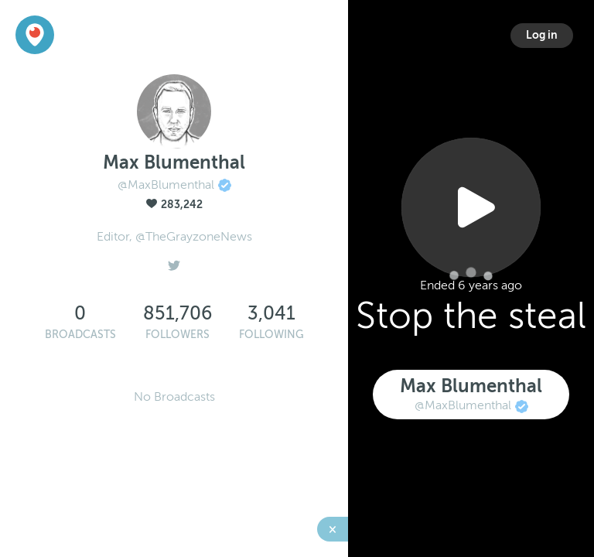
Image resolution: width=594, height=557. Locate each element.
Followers (177, 334)
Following (271, 334)
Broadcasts (80, 334)
